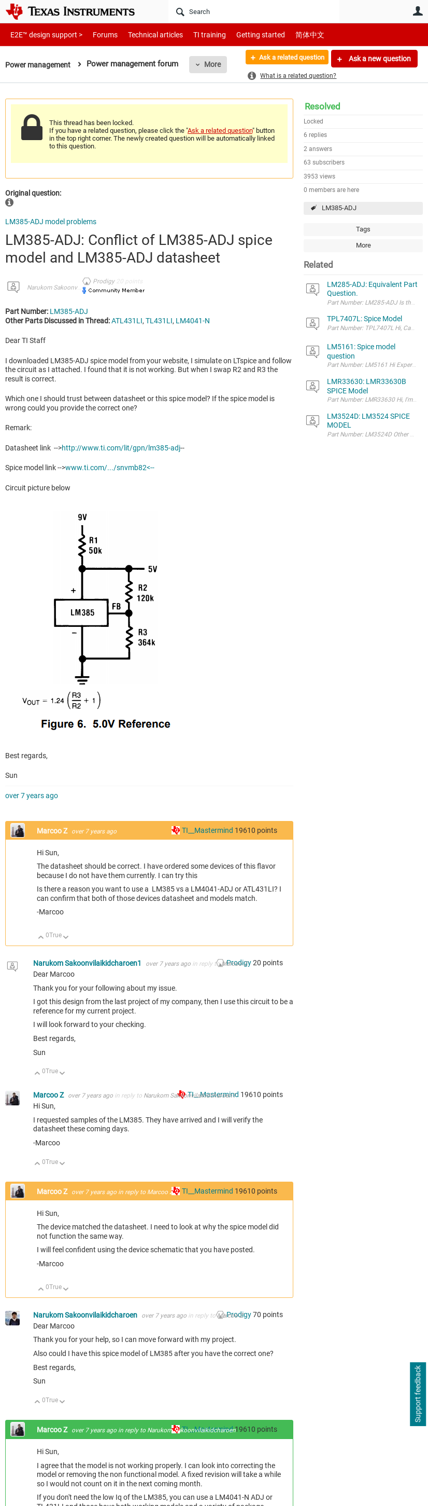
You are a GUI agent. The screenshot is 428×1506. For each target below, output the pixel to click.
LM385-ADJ (339, 208)
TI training (195, 34)
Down (66, 938)
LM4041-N (193, 321)
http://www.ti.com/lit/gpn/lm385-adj (121, 448)
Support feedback (417, 1394)
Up (41, 938)
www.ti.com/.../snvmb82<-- (109, 467)
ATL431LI (126, 321)
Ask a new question (379, 58)
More (216, 64)
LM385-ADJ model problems (50, 221)
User (417, 11)
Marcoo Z (53, 831)
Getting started (242, 34)
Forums (97, 34)
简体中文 (288, 34)
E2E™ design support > (43, 34)
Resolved (322, 106)
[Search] (253, 11)
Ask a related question (286, 58)
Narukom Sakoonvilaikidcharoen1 (73, 287)
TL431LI (159, 321)
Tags (363, 229)
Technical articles (144, 34)
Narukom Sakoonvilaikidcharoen (86, 1315)
